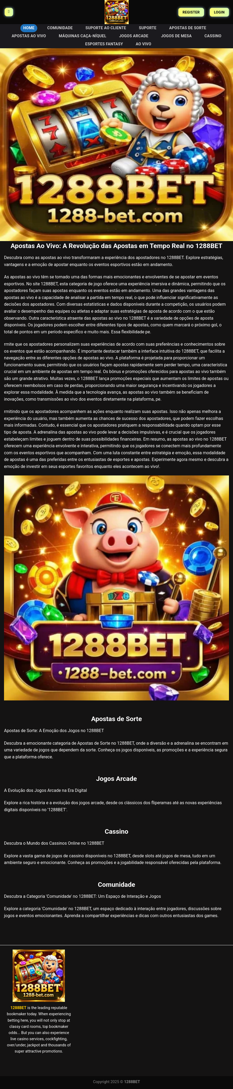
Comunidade (60, 28)
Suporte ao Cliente (106, 28)
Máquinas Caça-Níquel (82, 36)
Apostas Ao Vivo (29, 36)
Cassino (213, 36)
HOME (29, 28)
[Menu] (8, 12)
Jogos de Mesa (176, 36)
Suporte (147, 28)
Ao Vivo (143, 44)
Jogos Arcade (133, 36)
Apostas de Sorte (187, 28)
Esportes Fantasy (104, 44)
